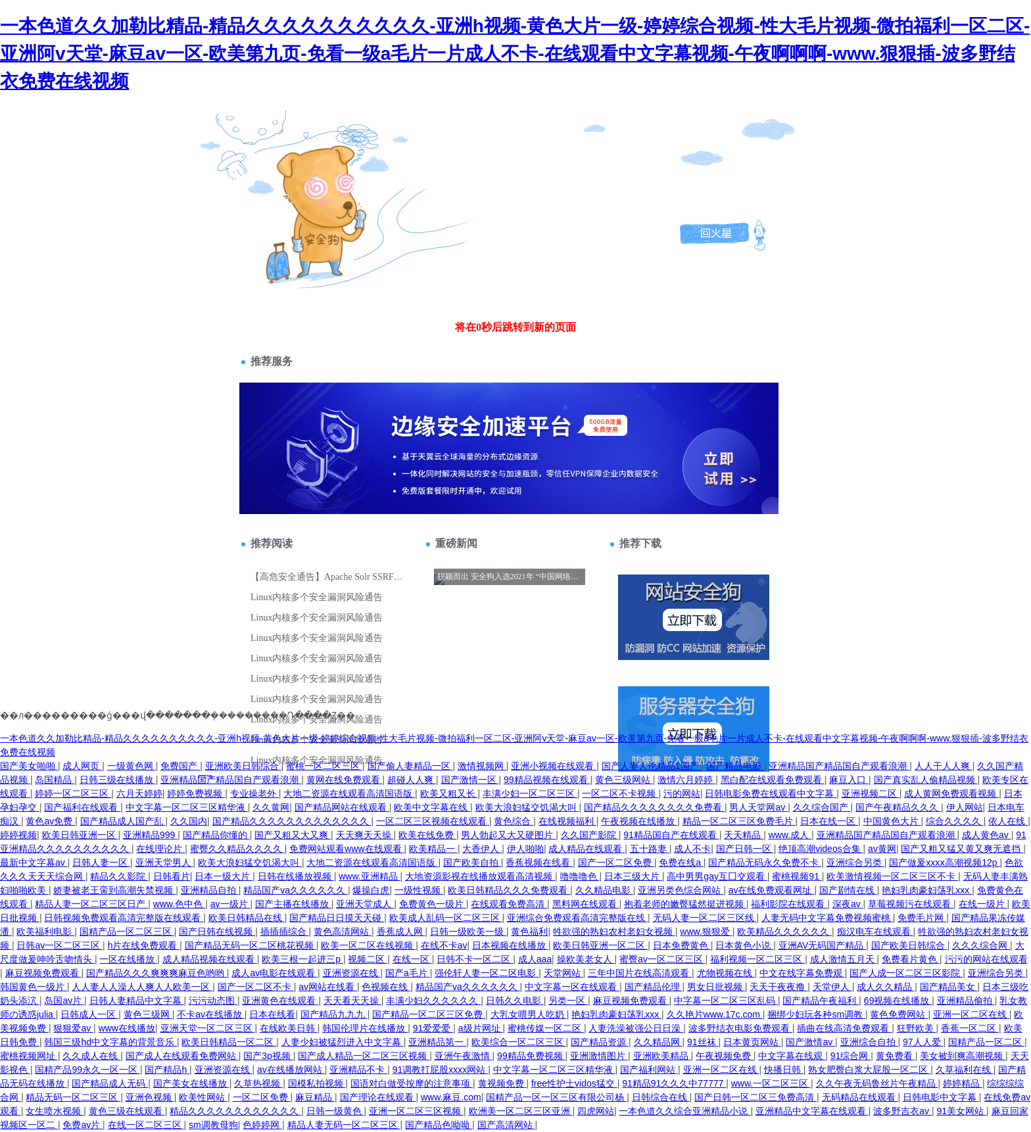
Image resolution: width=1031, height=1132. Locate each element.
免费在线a (681, 862)
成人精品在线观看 (586, 848)
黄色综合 (513, 821)
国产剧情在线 (848, 890)
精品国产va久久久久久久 (295, 890)
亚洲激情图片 (599, 1055)
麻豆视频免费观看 (43, 973)
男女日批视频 (716, 986)
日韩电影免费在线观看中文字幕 (770, 793)
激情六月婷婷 (686, 779)
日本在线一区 (829, 821)
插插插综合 (284, 931)
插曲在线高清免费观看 (844, 1028)
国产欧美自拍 (472, 862)
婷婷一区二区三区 (73, 793)
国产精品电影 (735, 766)
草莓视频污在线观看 (910, 904)
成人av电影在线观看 (274, 973)
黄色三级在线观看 (127, 1111)
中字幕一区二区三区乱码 (726, 1000)
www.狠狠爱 (706, 931)
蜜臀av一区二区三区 (662, 959)
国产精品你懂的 (216, 835)
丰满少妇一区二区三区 (530, 793)
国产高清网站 (506, 1125)
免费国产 (180, 766)
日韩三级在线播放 (118, 779)
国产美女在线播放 (191, 1083)
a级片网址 (480, 1028)
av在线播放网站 (291, 1069)
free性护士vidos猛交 (574, 1083)
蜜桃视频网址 (29, 1055)
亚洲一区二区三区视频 (416, 1111)
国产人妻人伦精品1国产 (652, 766)
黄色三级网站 (624, 779)
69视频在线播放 (898, 1000)
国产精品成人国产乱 (123, 821)
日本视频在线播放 (510, 945)
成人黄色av (986, 835)
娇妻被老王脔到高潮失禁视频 (114, 890)
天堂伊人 (832, 986)
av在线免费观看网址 (772, 890)
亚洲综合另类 (855, 862)
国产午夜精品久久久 (898, 807)
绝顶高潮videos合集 (821, 848)
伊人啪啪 (525, 848)
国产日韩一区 (745, 848)
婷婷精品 (962, 1083)
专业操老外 (254, 793)
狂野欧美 (916, 1028)
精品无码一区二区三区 (73, 1097)
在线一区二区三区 (146, 1125)
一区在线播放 (128, 959)
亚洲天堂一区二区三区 (207, 1028)
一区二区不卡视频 (620, 793)
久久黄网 (270, 807)
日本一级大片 (223, 876)
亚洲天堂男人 (164, 862)
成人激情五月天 (843, 959)
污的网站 (681, 793)
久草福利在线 (965, 1069)
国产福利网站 (649, 1069)
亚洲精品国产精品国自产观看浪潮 (839, 766)
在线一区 (412, 959)
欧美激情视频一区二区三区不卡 (892, 876)
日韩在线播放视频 (296, 876)
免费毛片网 (922, 917)
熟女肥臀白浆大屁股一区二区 (869, 1069)
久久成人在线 (91, 1055)
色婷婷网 (262, 1125)
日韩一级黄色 (335, 1111)
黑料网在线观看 (585, 904)
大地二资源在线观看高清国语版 (349, 793)
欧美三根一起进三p (302, 959)
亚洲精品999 (150, 835)
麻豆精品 (315, 1097)
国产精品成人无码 (110, 1083)
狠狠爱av (73, 1028)
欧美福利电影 (45, 931)
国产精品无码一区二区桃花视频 (250, 945)
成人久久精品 (886, 986)
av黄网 (882, 848)
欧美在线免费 (427, 835)
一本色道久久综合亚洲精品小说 (684, 1111)
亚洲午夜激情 (463, 1055)
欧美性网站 (203, 1097)
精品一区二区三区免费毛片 (739, 821)
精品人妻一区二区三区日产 (91, 904)
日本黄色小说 (744, 945)
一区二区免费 (262, 1097)
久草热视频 (258, 1083)
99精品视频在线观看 (547, 779)
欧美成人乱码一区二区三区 (445, 917)
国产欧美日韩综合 (909, 945)
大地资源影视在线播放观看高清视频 (480, 876)
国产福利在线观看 (82, 807)
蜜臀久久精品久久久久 (237, 848)
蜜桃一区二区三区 (324, 766)
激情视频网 (482, 766)
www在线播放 (127, 1028)
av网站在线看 (328, 986)
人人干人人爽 (943, 766)
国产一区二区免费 (616, 862)
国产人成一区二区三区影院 (906, 973)
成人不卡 (692, 848)
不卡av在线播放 (211, 1014)
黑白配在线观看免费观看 (773, 779)
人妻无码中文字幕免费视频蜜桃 (827, 917)
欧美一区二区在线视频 (368, 945)
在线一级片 (983, 904)
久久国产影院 (590, 835)
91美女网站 (961, 1111)
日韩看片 (171, 876)
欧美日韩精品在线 (246, 917)
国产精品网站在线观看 (342, 807)
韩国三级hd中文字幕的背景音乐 (110, 1042)
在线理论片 (160, 848)
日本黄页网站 (752, 1042)
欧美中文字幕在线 (432, 807)
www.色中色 (179, 904)
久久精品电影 (604, 890)
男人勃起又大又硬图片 (508, 835)
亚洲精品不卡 (358, 1069)
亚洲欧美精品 (662, 1055)
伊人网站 (964, 807)
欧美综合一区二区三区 (518, 1042)
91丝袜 (702, 1042)
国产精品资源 (600, 1042)
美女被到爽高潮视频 (962, 1055)
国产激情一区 (470, 779)
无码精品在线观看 (860, 1097)
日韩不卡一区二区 (475, 959)
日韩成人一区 (89, 1014)
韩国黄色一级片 (33, 986)
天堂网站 (563, 973)
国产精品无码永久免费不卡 (764, 862)
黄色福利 (529, 931)
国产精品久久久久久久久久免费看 (654, 807)
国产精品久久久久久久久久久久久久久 (292, 821)
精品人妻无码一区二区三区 (343, 1125)
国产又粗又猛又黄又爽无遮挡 (962, 848)
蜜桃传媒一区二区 (546, 1028)
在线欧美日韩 (289, 1028)
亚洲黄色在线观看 (280, 1000)
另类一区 (568, 1000)
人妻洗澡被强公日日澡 (635, 1028)
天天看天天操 (352, 1000)
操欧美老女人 (586, 959)
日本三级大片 (633, 876)
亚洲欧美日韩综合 (243, 766)
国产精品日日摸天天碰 (336, 917)
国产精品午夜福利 (820, 1000)
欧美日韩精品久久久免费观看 (509, 890)
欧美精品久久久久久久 (784, 931)
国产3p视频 (268, 1055)
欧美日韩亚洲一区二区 (600, 945)
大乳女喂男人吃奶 (529, 1014)
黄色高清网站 (343, 931)
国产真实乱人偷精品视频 (926, 779)
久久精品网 (658, 1042)
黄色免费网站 (899, 1014)
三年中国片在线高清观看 (640, 973)
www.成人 (790, 835)
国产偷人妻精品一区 (410, 766)
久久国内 (188, 821)
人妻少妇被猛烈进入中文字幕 (342, 1042)
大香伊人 (482, 848)
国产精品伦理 (654, 986)
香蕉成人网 (401, 931)
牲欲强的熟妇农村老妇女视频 (614, 931)
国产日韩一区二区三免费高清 (755, 1097)
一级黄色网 (131, 766)
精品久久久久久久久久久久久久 (235, 1111)
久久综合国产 (822, 807)
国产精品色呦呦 (438, 1125)
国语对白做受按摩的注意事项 (411, 1083)
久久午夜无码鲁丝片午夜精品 (877, 1083)
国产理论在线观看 (378, 1097)
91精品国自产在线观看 (671, 835)
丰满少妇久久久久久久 (433, 1000)
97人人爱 (923, 1042)
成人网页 (82, 766)
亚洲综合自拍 (869, 1042)
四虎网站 (595, 1111)
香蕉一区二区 (970, 1028)
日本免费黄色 (682, 945)
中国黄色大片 (892, 821)
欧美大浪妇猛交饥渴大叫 (527, 807)
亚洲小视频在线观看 (553, 766)
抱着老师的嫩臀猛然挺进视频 (685, 904)
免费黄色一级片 (432, 904)
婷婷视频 (18, 835)
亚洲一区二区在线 (971, 1014)
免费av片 (82, 1125)
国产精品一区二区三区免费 (428, 1014)
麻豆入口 (849, 779)
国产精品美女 (949, 986)
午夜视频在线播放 (639, 821)
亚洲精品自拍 (210, 890)
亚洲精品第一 (437, 1042)
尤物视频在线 (726, 973)
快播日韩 (783, 1069)
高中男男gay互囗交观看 (717, 876)
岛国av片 (64, 1000)
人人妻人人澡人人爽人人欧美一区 (142, 986)
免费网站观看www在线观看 (346, 848)
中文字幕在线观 (791, 1055)
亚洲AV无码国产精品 (823, 945)
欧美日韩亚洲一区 (80, 835)
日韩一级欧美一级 (468, 931)
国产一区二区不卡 (256, 986)
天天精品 (743, 835)
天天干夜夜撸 (778, 986)
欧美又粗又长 (449, 793)
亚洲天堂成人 (365, 904)
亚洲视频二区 (870, 793)
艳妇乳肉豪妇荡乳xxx (927, 890)
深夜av (847, 904)
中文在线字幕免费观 (802, 973)
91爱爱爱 (433, 1028)
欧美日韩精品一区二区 (228, 1042)
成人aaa (535, 959)
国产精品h (167, 1069)
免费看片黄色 (911, 959)
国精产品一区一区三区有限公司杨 (556, 1097)
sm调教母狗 (213, 1125)
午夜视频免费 (725, 1055)
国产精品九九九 (334, 1014)
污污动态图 (213, 1000)
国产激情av (810, 1042)
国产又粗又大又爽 (292, 835)
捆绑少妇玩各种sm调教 (816, 1014)
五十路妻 (649, 848)
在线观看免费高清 (509, 904)
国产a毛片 (407, 973)
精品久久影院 (119, 876)
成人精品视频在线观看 (209, 959)
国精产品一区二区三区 (127, 931)
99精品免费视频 (531, 1055)
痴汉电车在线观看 (875, 931)
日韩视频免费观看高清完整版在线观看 (123, 917)
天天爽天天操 (365, 835)
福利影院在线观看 (789, 904)
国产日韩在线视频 (217, 931)
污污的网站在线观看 (986, 959)
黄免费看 (895, 1055)
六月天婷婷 (139, 793)
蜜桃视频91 (796, 876)
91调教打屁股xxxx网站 (440, 1069)
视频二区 (367, 959)
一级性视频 (419, 890)
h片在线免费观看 (144, 945)
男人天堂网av (758, 807)
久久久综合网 (981, 945)
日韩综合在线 (661, 1097)
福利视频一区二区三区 (757, 959)
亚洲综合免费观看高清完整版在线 (577, 917)
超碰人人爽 (411, 779)
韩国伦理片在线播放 (365, 1028)
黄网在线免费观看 (344, 779)
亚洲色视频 (150, 1097)
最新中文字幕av (34, 862)
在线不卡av (444, 945)
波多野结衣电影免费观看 (740, 1028)
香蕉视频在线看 (539, 862)
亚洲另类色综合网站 (680, 890)
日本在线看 (272, 1014)
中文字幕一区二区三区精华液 (187, 807)
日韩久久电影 (515, 1000)
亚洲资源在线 (352, 973)
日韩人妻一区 (101, 862)
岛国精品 (54, 779)
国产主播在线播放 (293, 904)
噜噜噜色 (580, 876)
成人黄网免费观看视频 (951, 793)
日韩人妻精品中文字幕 (136, 1000)
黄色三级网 (148, 1014)
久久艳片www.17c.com (715, 1014)
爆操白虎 (370, 890)
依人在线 (1008, 821)
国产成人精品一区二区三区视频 (363, 1055)
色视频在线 (386, 986)
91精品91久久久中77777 (674, 1083)
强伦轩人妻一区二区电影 (487, 973)
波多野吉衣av (902, 1111)
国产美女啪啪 (29, 766)
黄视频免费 (502, 1083)
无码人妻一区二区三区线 (705, 917)
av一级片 (230, 904)
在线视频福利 (567, 821)
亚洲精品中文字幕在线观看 (812, 1111)
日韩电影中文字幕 (941, 1097)
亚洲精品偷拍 (966, 1000)
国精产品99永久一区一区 (87, 1069)
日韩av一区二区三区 (59, 945)
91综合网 (850, 1055)
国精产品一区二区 (986, 1042)
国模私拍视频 (317, 1083)
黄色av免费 (50, 821)
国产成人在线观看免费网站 (182, 1055)
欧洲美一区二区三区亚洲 (521, 1111)
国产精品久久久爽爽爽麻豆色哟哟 (156, 973)
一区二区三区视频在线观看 (432, 821)
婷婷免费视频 (196, 793)
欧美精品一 (433, 848)
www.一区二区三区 (771, 1083)
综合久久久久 (955, 821)
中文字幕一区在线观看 (572, 986)
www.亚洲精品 (369, 876)
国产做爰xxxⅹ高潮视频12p (944, 862)
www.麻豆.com (451, 1097)
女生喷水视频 (55, 1111)
